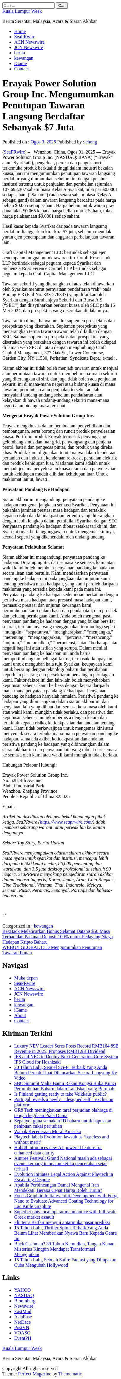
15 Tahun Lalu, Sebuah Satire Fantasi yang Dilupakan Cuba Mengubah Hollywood (65, 1262)
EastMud (22, 1311)
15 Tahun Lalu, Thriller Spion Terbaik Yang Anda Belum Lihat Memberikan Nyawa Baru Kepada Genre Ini (65, 1233)
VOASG (22, 1332)
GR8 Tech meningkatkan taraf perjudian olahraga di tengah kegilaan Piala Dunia (63, 1113)
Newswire (23, 1306)
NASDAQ (24, 1295)
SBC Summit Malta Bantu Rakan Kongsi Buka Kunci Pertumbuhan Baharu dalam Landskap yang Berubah (65, 1086)
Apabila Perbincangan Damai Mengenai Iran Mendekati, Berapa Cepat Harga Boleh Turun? (58, 1187)
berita (19, 52)
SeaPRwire (24, 36)
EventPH (22, 1338)
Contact (21, 68)
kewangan (23, 58)
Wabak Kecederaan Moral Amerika (47, 1131)
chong (91, 141)
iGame (20, 63)
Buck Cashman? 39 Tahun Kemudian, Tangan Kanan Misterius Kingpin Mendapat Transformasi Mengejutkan (64, 1249)
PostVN (21, 1327)
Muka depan (26, 977)
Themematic (70, 1373)
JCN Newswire (28, 47)
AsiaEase (23, 1316)
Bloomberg (25, 1300)
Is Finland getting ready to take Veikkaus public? (60, 1094)
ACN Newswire (29, 42)
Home (20, 31)
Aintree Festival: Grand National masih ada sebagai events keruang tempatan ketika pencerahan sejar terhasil (63, 1163)
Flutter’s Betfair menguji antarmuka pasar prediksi (62, 1222)
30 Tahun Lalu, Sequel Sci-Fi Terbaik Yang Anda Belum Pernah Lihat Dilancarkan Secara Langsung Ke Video (65, 1073)
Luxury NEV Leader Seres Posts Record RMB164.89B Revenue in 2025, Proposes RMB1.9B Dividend (66, 1048)
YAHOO (22, 1290)
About (20, 1015)
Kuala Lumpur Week (22, 11)
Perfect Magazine (35, 1373)
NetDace (22, 1322)
